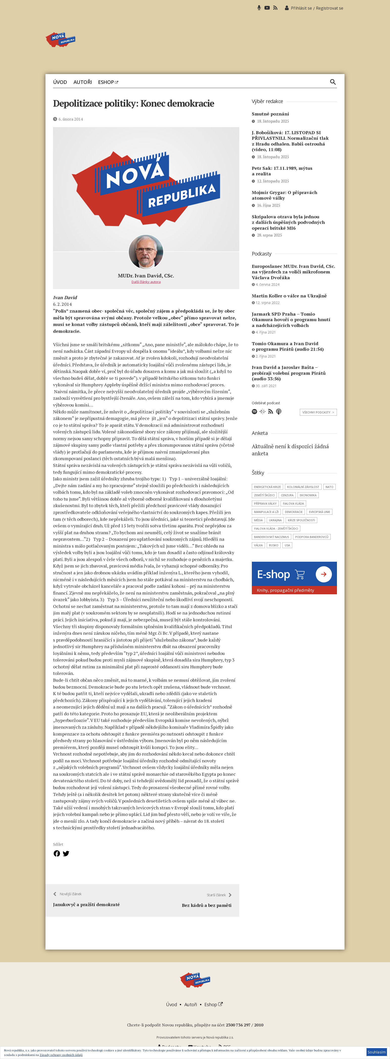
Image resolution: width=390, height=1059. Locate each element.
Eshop (108, 82)
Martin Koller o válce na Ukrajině (289, 296)
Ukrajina (275, 520)
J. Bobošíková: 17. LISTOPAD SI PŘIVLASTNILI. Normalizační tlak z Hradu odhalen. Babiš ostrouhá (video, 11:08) (290, 141)
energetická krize (267, 487)
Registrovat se (329, 8)
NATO (329, 487)
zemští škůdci (264, 495)
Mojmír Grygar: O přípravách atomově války (284, 195)
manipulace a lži (266, 512)
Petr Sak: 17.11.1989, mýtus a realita (282, 171)
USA (287, 545)
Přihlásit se (301, 8)
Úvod (60, 82)
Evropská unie (319, 512)
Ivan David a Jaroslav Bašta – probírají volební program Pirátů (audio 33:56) (289, 373)
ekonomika (308, 495)
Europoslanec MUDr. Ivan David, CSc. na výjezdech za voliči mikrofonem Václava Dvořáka (293, 271)
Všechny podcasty (318, 412)
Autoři (83, 82)
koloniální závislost (303, 487)
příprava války (265, 503)
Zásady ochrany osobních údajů (61, 1055)
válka (258, 545)
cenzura (287, 495)
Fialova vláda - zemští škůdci (276, 528)
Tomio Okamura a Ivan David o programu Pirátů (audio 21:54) (288, 346)
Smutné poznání (270, 114)
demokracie (294, 512)
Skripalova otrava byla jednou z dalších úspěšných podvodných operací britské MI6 (288, 222)
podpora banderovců (311, 537)
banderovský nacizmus (271, 537)
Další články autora (146, 281)
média (258, 520)
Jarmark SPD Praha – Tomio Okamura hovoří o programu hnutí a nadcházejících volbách (291, 319)
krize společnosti (301, 520)
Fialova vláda (293, 503)
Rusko (273, 545)
